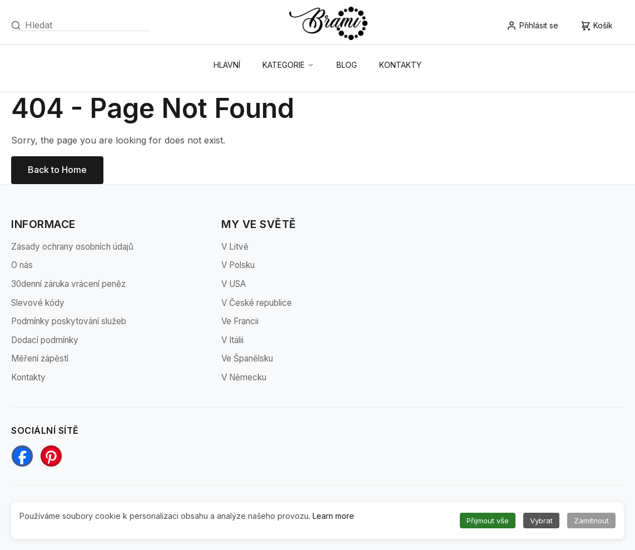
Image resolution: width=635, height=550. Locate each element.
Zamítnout (591, 520)
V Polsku (238, 265)
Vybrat (541, 520)
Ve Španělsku (247, 358)
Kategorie (288, 65)
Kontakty (400, 65)
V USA (233, 284)
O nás (22, 265)
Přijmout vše (488, 520)
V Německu (243, 377)
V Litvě (235, 246)
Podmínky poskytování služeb (68, 321)
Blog (346, 65)
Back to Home (57, 169)
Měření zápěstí (39, 358)
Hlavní (227, 65)
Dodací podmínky (44, 340)
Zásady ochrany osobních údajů (72, 246)
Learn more (333, 516)
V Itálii (232, 340)
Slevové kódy (38, 303)
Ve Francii (240, 321)
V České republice (256, 303)
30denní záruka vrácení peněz (68, 284)
